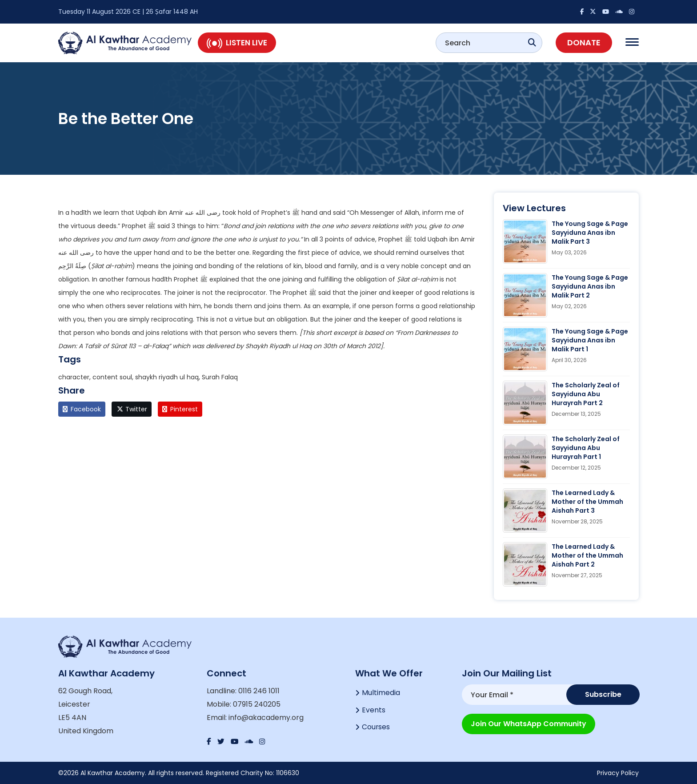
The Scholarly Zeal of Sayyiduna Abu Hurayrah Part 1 (586, 447)
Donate (584, 42)
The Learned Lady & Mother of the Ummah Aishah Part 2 (587, 555)
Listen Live (237, 42)
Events (373, 711)
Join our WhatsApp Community (528, 723)
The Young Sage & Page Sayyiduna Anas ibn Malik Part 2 (590, 286)
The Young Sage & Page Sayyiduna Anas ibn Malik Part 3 (590, 232)
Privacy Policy (618, 772)
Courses (376, 729)
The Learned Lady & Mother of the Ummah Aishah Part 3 (587, 501)
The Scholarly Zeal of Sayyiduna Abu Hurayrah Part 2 (586, 394)
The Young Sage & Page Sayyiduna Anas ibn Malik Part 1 (590, 340)
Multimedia (381, 693)
